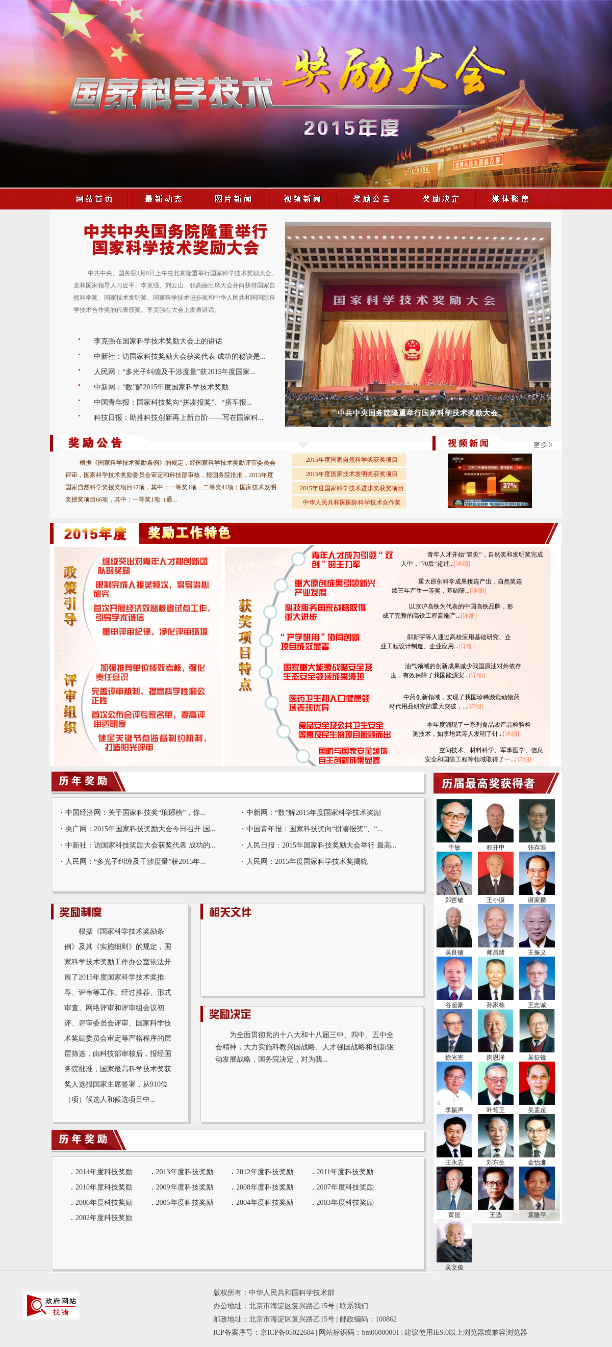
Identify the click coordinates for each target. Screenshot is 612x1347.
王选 (496, 1215)
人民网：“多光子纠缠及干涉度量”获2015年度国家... (175, 372)
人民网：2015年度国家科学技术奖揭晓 (307, 861)
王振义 (537, 952)
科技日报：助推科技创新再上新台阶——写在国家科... (179, 417)
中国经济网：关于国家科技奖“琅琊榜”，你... (135, 812)
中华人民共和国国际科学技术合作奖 (352, 502)
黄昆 (454, 1215)
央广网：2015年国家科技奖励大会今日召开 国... (140, 829)
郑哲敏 (454, 900)
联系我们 (354, 1306)
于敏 (454, 847)
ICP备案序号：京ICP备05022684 (263, 1332)
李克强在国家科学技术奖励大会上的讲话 (158, 341)
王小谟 (496, 900)
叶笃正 (496, 1110)
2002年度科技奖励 (104, 1218)
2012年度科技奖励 (264, 1172)
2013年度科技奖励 (184, 1172)
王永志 (454, 1162)
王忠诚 (537, 1005)
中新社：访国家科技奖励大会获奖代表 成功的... (140, 845)
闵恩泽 (496, 1057)
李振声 (454, 1110)
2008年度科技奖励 (264, 1187)
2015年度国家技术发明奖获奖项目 (352, 474)
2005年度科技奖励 (184, 1202)
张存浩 (537, 847)
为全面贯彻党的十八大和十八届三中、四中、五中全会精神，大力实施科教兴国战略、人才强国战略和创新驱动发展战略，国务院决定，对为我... (304, 1047)
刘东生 (496, 1162)
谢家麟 (537, 900)
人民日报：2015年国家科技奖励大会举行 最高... (321, 845)
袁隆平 (537, 1215)
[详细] (462, 563)
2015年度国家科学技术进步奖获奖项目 (352, 488)
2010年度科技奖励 (104, 1187)
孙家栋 (496, 1005)
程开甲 (496, 847)
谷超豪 (454, 1005)
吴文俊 (454, 1267)
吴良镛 (454, 952)
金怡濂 (537, 1162)
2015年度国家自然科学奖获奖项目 (352, 459)
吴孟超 (537, 1110)
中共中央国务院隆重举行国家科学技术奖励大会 (418, 413)
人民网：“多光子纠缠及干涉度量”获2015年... (135, 861)
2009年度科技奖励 (184, 1187)
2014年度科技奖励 (104, 1172)
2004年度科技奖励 (264, 1202)
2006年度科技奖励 (104, 1202)
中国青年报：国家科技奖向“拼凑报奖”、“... (314, 829)
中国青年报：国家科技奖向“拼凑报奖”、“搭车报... (172, 402)
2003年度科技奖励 (345, 1202)
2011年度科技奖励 (345, 1172)
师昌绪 (496, 952)
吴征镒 (537, 1057)
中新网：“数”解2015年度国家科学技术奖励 (161, 387)
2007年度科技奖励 (345, 1187)
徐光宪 (454, 1057)
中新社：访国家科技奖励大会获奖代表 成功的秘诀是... (179, 356)
